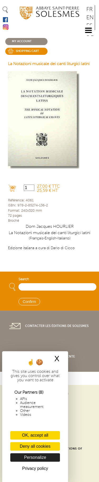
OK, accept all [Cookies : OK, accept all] (35, 435)
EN (90, 18)
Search (23, 279)
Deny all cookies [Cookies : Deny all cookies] (35, 446)
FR (89, 9)
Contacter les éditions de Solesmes (57, 326)
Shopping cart (27, 51)
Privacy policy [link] (35, 468)
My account (22, 41)
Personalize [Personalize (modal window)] (35, 457)
